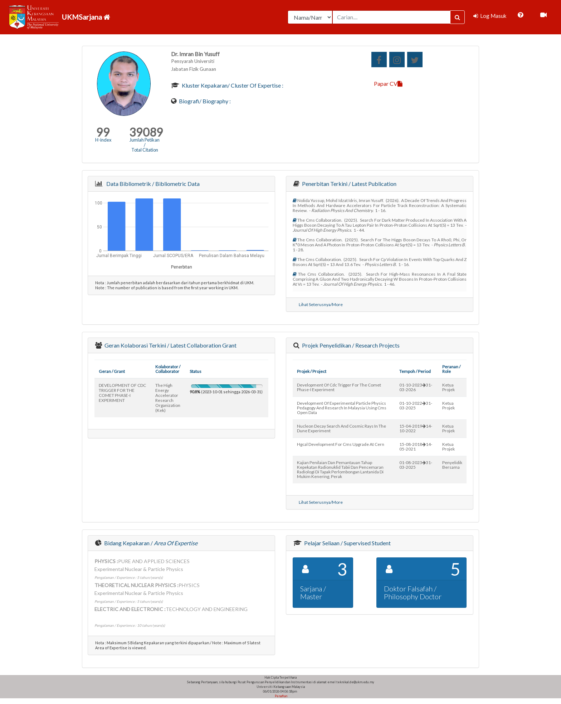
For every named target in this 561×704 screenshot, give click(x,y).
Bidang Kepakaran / (150, 543)
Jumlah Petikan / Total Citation (145, 145)
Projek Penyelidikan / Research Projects (350, 345)
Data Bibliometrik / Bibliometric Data (152, 183)
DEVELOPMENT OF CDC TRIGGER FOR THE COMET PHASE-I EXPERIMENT (122, 393)
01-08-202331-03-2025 (415, 465)
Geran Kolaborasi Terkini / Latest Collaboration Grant (169, 345)
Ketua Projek (448, 387)
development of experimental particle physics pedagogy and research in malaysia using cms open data (341, 407)
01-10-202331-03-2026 (415, 387)
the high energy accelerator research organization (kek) (167, 398)
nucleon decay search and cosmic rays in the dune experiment (341, 428)
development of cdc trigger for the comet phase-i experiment (339, 387)
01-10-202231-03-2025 (415, 405)
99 (103, 132)
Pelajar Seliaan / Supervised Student (347, 543)
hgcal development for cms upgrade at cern (340, 444)
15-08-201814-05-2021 (415, 447)
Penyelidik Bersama (452, 465)
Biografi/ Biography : (204, 101)
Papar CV (388, 83)
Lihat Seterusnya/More (321, 304)
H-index (103, 140)
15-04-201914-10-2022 (415, 428)
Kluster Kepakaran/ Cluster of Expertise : (232, 85)
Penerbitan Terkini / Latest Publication (348, 183)
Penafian (280, 696)
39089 (146, 132)
